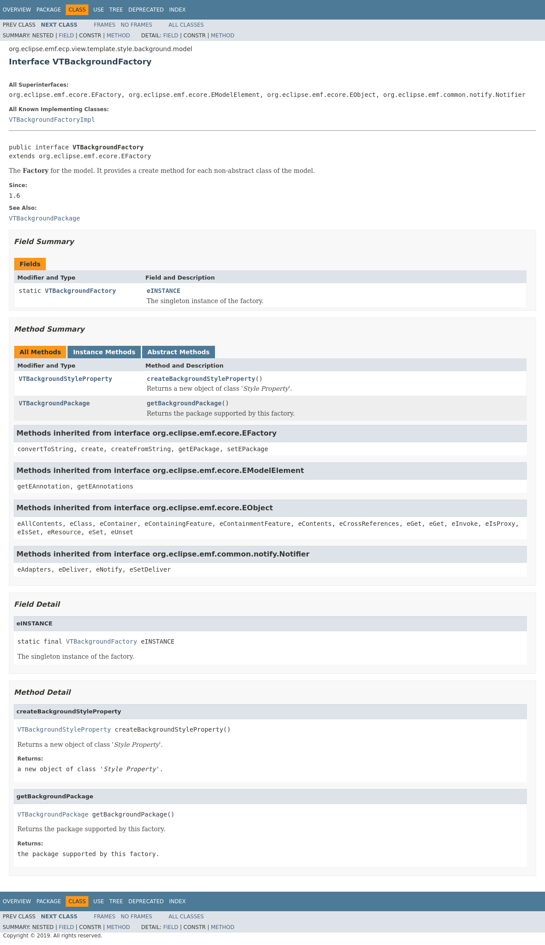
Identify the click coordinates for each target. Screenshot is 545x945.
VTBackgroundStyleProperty (65, 378)
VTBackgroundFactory (80, 290)
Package (48, 10)
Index (177, 10)
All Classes (186, 25)
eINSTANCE (163, 290)
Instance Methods (104, 352)
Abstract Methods (178, 352)
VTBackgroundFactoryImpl (52, 119)
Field (66, 35)
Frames (104, 25)
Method (118, 35)
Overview (17, 10)
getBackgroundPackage (184, 403)
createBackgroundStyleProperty (201, 378)
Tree (116, 10)
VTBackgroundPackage (54, 403)
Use (98, 10)
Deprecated (146, 10)
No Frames (136, 25)
